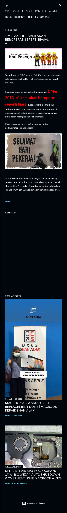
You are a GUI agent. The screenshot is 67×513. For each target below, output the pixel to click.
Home (8, 17)
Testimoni (19, 17)
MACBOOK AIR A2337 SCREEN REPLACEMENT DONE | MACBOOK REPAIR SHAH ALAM (31, 406)
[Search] (60, 5)
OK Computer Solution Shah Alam (31, 11)
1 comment (17, 415)
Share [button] (7, 201)
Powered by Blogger (33, 503)
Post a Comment (19, 483)
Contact (45, 17)
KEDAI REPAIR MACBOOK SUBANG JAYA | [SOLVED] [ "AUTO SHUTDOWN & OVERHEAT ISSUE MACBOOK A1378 (33, 474)
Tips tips (33, 17)
